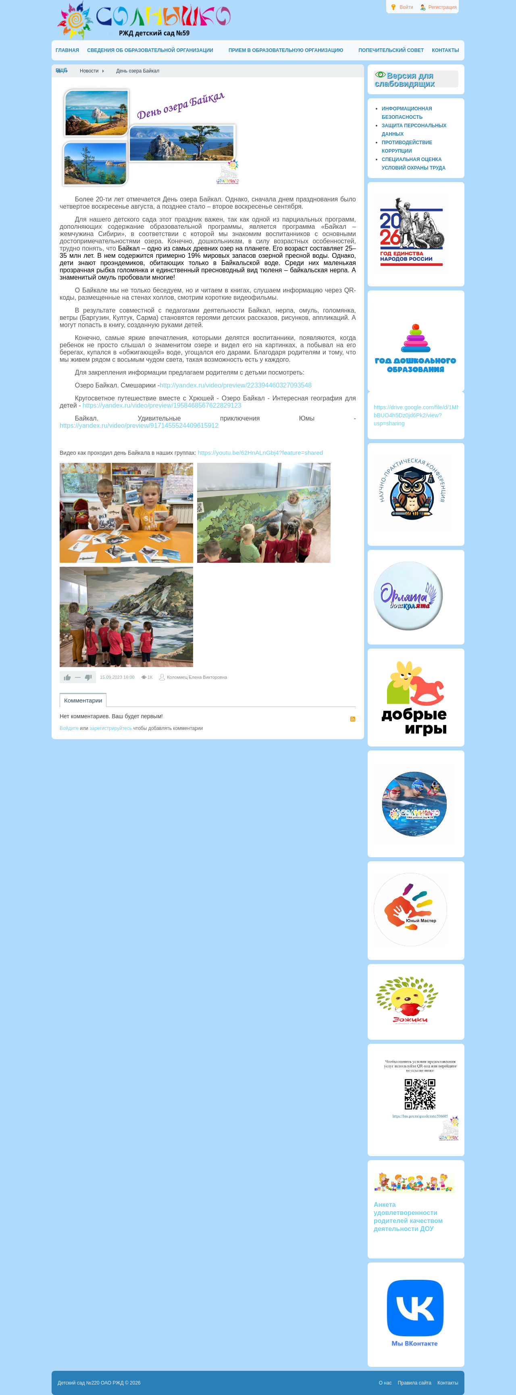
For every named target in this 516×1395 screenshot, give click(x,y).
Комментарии (83, 700)
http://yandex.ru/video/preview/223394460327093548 (236, 385)
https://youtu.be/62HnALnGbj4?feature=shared (259, 452)
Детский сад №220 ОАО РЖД (91, 1383)
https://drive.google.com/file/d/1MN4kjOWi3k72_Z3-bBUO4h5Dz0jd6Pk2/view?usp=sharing (438, 415)
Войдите (69, 728)
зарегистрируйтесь (110, 728)
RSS (353, 719)
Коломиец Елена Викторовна (197, 677)
